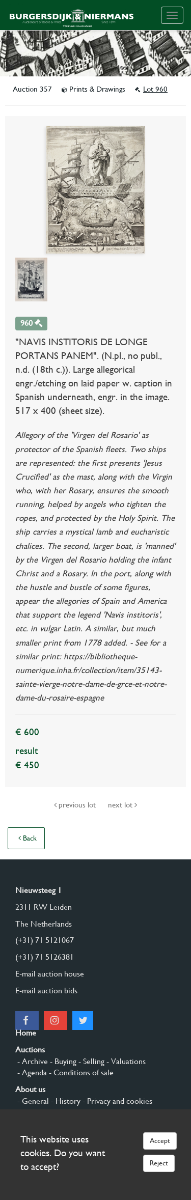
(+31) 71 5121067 (44, 940)
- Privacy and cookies (116, 1101)
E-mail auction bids (46, 990)
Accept (160, 1140)
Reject (159, 1163)
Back (27, 838)
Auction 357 (33, 89)
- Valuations (125, 1061)
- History (64, 1101)
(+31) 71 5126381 (44, 957)
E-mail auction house (49, 974)
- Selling (90, 1061)
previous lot (76, 805)
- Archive (31, 1061)
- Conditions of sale (80, 1072)
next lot (122, 805)
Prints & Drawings (94, 89)
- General (32, 1101)
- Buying (62, 1061)
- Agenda (31, 1072)
